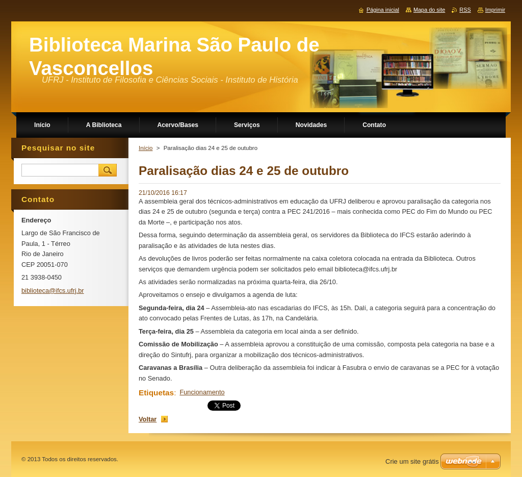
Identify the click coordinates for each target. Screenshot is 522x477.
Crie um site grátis (412, 461)
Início (146, 148)
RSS (465, 10)
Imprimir (495, 10)
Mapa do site (429, 10)
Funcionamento (201, 392)
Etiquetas (156, 392)
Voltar (147, 419)
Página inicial (383, 10)
